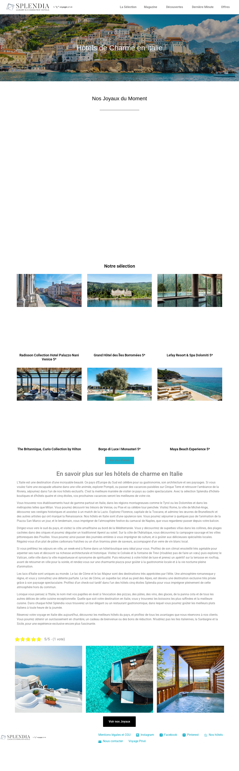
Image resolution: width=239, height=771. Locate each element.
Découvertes (174, 7)
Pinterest (191, 735)
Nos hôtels (213, 735)
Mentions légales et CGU (114, 735)
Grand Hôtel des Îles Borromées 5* (119, 355)
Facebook (168, 735)
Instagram (145, 735)
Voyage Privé (137, 741)
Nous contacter (110, 741)
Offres (225, 7)
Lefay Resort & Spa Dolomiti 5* (190, 355)
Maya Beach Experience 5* (190, 449)
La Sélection (128, 7)
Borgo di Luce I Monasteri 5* (119, 449)
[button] (119, 460)
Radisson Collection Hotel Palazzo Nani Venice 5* (49, 357)
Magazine (150, 7)
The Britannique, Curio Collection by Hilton (49, 449)
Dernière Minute (203, 7)
